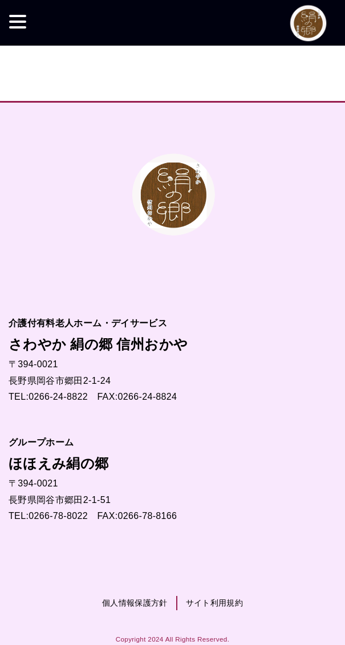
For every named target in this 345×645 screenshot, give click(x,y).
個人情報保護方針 (135, 602)
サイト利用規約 (214, 602)
